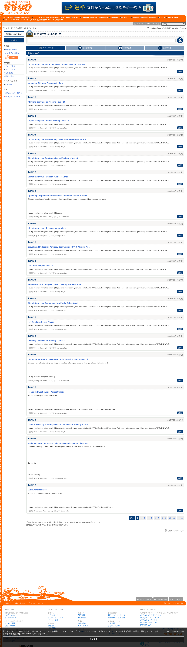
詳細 (180, 71)
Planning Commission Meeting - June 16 (46, 102)
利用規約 (8, 603)
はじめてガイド (10, 618)
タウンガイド (53, 615)
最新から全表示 (11, 49)
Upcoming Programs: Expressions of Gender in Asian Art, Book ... (58, 195)
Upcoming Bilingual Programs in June (45, 83)
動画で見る (9, 76)
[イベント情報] (65, 17)
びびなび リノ (145, 625)
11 (174, 518)
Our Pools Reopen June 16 (40, 265)
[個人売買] (94, 17)
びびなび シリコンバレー (149, 618)
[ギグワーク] (7, 20)
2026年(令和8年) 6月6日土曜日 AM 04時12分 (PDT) (168, 28)
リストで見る (10, 66)
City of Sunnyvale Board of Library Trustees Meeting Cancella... (57, 64)
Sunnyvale (65, 90)
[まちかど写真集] (172, 17)
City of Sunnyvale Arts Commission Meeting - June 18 (53, 158)
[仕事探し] (74, 17)
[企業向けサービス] (44, 20)
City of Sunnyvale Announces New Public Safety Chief (53, 303)
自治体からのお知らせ (14, 34)
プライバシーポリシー (36, 603)
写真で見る (9, 73)
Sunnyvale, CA (60, 72)
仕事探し (51, 626)
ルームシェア (83, 626)
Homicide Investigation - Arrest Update (46, 392)
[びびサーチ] (8, 17)
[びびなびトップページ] (16, 7)
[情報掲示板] (84, 17)
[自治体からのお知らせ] (22, 17)
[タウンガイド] (37, 17)
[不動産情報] (113, 17)
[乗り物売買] (103, 17)
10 (170, 518)
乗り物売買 (82, 618)
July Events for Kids (37, 490)
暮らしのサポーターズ (116, 615)
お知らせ (8, 84)
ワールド (6, 28)
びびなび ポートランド (149, 622)
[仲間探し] (135, 17)
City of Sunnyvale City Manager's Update (47, 228)
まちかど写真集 (114, 626)
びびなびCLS (10, 615)
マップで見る (10, 69)
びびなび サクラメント (149, 620)
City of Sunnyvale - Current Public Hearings (48, 177)
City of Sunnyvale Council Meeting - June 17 (48, 120)
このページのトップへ (174, 603)
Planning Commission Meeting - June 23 (46, 340)
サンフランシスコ (30, 28)
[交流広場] (161, 17)
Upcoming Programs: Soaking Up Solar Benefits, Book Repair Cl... (58, 359)
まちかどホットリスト (56, 618)
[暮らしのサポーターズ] (148, 17)
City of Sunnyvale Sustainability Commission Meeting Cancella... (58, 139)
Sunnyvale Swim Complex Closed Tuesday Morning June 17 (55, 284)
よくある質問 (10, 623)
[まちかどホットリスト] (51, 17)
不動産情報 (82, 623)
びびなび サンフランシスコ (150, 615)
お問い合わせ (10, 626)
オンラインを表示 (12, 53)
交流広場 (111, 623)
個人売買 (81, 615)
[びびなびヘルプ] (33, 20)
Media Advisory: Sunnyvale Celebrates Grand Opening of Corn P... (58, 443)
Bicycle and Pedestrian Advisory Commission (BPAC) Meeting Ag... (59, 247)
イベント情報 (53, 620)
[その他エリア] (57, 20)
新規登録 (14, 40)
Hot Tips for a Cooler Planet (41, 322)
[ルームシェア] (125, 17)
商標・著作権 (20, 603)
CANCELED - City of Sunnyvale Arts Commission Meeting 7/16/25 (58, 424)
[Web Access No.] (21, 20)
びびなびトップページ (13, 96)
